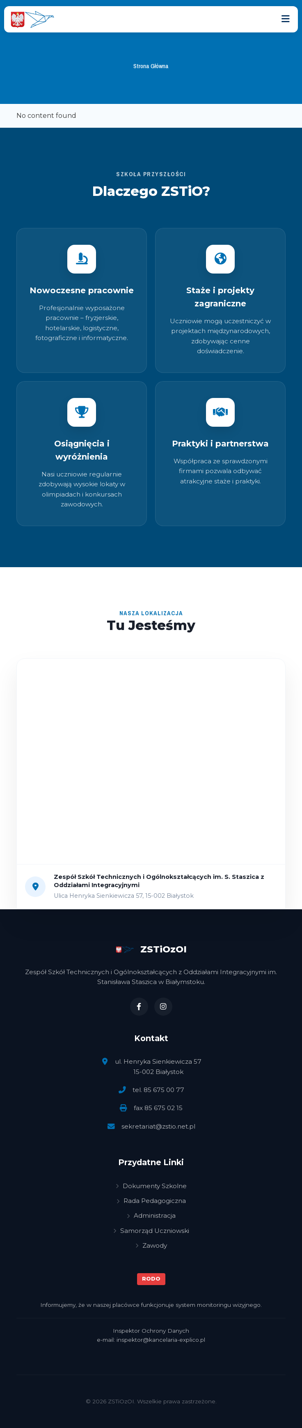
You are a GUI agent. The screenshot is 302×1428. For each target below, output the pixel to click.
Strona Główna (151, 66)
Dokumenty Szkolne (151, 1186)
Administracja (151, 1215)
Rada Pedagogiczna (151, 1201)
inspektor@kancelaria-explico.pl (161, 1339)
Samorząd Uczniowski (151, 1231)
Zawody (151, 1245)
